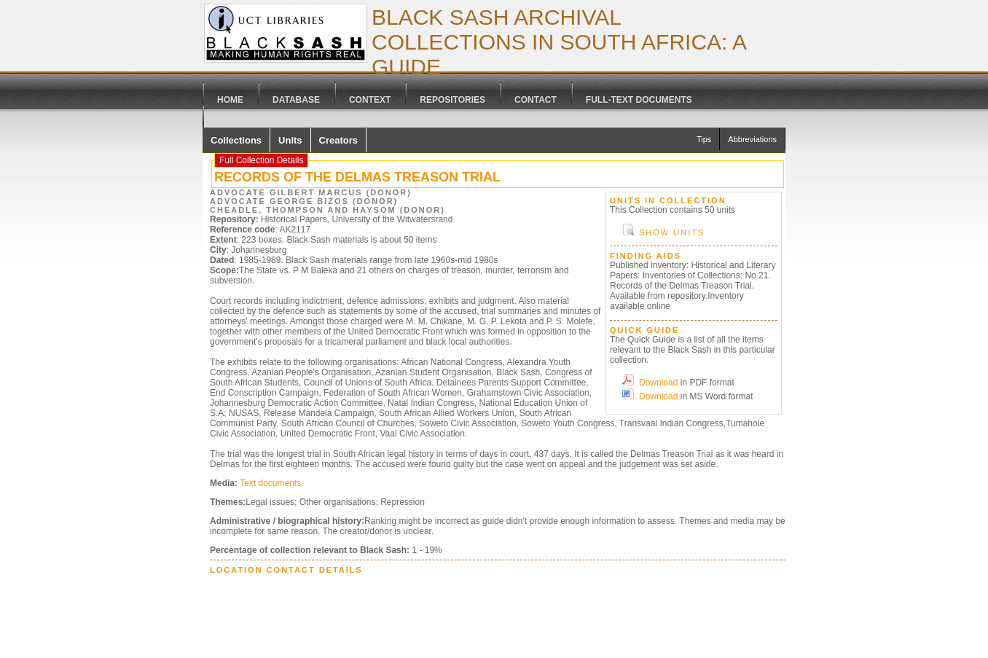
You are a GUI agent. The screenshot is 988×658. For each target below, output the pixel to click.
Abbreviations (752, 139)
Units (290, 140)
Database (296, 100)
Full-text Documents (639, 100)
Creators (338, 140)
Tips (704, 139)
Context (370, 100)
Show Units (672, 232)
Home (230, 100)
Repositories (452, 100)
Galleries (242, 122)
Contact (535, 100)
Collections (236, 140)
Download (658, 382)
